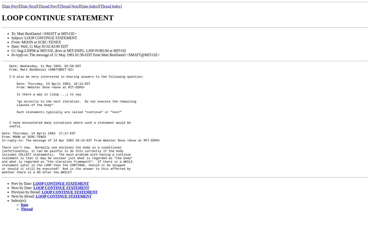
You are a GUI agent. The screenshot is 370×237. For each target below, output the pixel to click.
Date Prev (10, 6)
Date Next (28, 6)
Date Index (89, 6)
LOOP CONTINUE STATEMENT (61, 205)
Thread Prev (47, 6)
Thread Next (69, 6)
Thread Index (110, 6)
